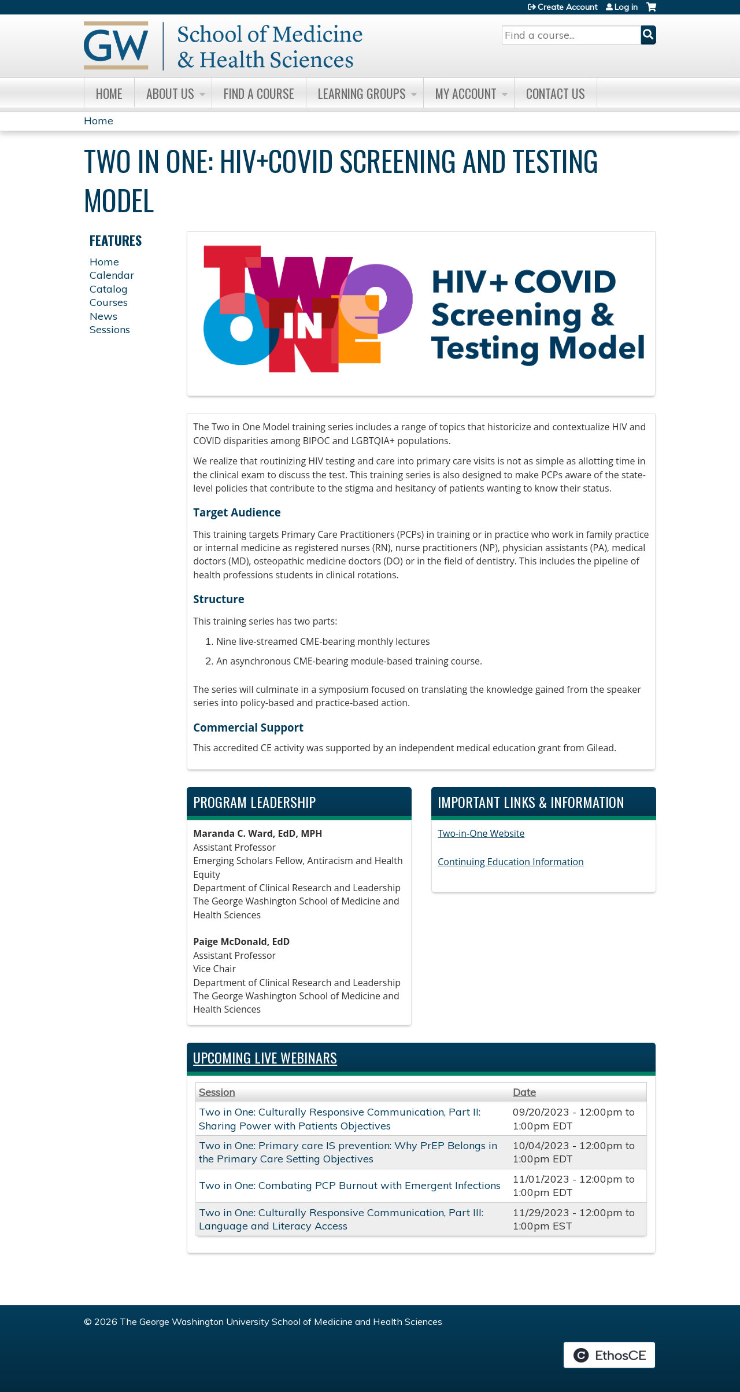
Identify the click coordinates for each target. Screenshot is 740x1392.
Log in (626, 7)
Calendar (112, 275)
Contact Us (555, 93)
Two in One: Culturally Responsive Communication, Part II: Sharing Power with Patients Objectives (339, 1118)
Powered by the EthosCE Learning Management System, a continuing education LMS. (609, 1355)
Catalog (109, 289)
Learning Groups (362, 93)
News (103, 316)
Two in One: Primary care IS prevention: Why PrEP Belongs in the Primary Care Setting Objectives (348, 1152)
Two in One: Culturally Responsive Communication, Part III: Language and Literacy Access (341, 1219)
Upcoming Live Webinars (265, 1057)
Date (524, 1092)
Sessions (110, 329)
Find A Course (259, 93)
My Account (466, 93)
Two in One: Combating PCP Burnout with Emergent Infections (350, 1185)
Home (109, 93)
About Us (170, 93)
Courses (109, 302)
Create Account (567, 7)
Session (217, 1092)
